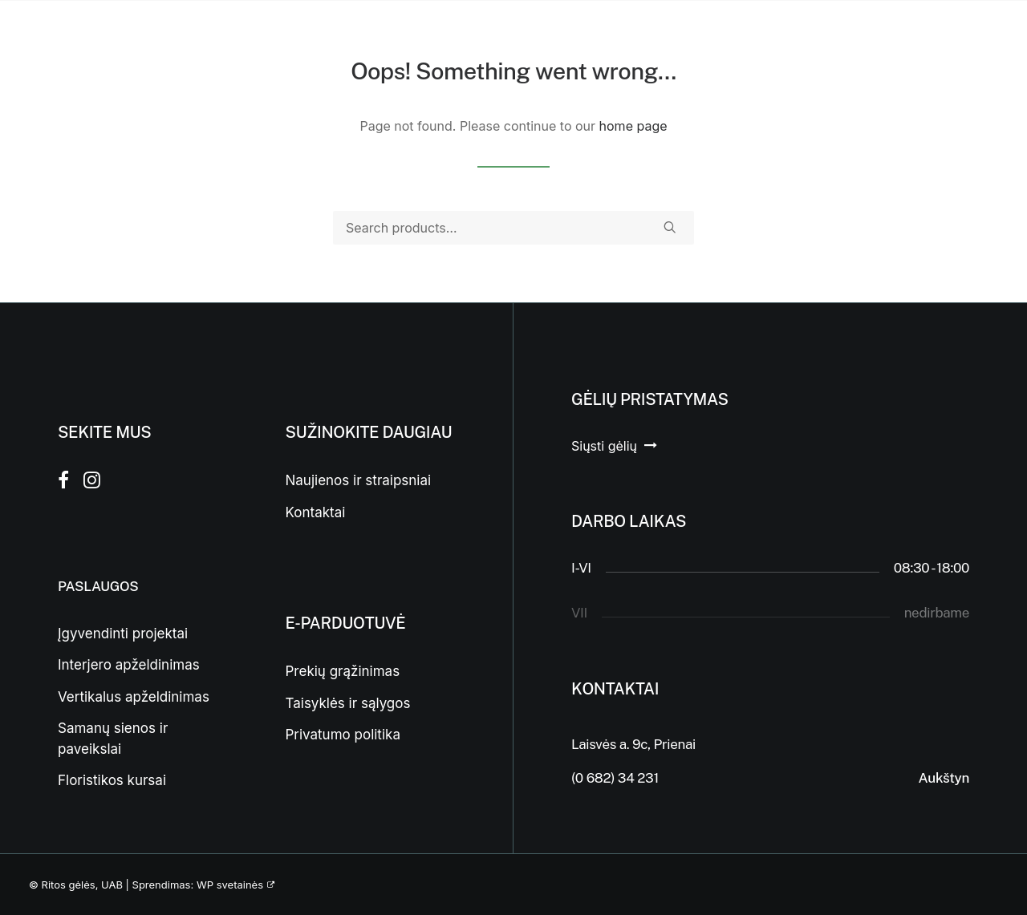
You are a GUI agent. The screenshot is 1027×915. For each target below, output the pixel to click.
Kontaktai (316, 512)
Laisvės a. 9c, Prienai (633, 744)
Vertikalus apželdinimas (133, 697)
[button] (670, 227)
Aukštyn (944, 778)
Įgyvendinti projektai (123, 634)
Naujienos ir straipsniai (359, 480)
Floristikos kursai (112, 780)
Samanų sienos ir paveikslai (113, 738)
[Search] (513, 228)
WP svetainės (230, 884)
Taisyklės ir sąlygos (348, 703)
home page (633, 126)
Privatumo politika (343, 735)
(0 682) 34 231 (615, 778)
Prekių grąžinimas (343, 671)
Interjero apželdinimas (129, 665)
